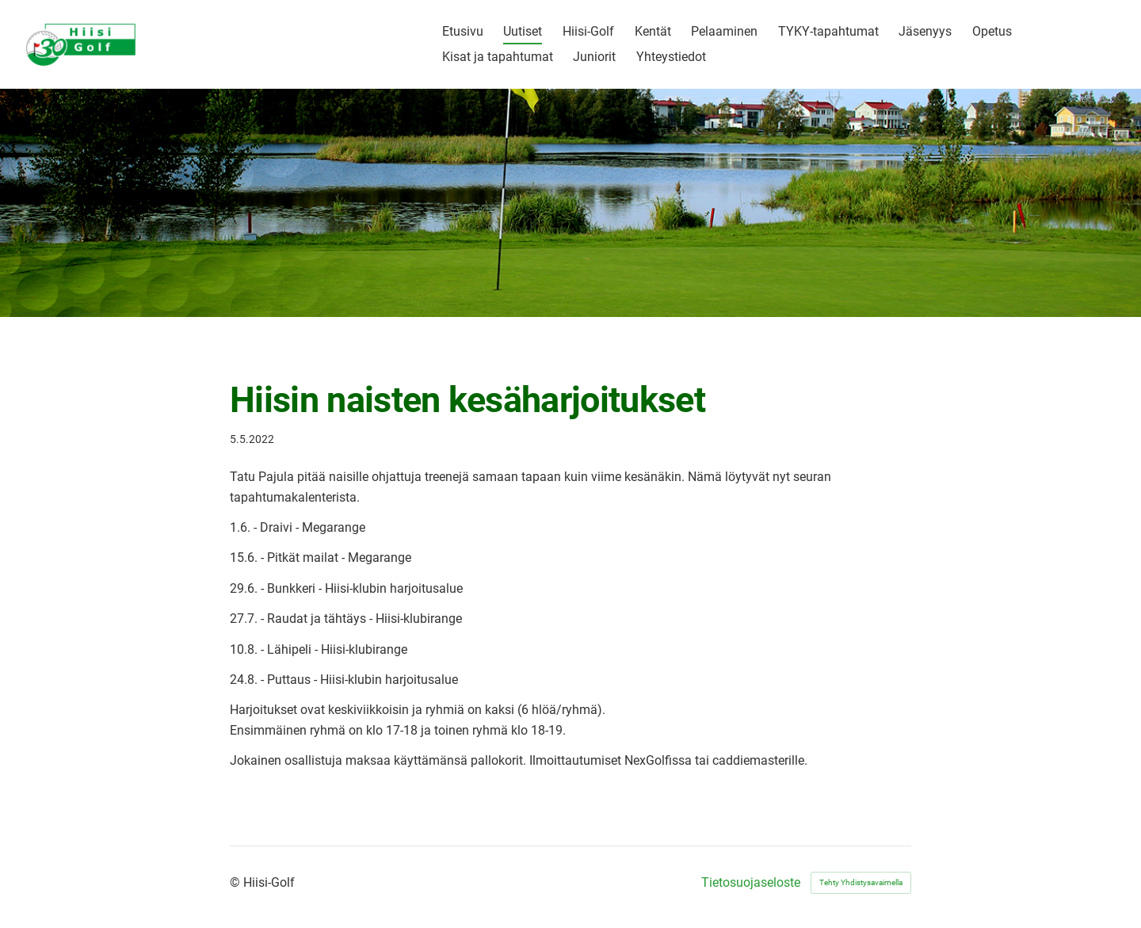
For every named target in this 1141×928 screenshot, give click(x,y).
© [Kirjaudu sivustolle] (236, 882)
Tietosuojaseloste (750, 882)
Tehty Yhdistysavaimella (860, 882)
